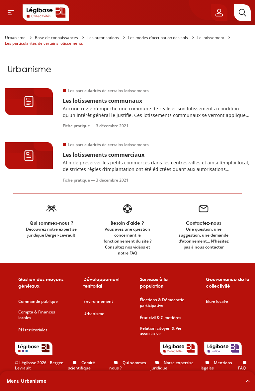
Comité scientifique (81, 365)
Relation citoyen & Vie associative (160, 331)
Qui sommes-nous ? (128, 365)
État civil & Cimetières (160, 317)
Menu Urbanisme (26, 381)
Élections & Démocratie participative (162, 302)
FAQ (242, 368)
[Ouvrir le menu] (11, 12)
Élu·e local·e (217, 301)
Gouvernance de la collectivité (227, 282)
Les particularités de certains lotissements (44, 43)
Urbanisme (15, 37)
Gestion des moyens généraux (40, 282)
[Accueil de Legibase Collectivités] (46, 12)
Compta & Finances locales (36, 314)
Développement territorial (101, 282)
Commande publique (38, 301)
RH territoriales (32, 330)
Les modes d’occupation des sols (158, 37)
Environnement (98, 301)
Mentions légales (216, 365)
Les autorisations (103, 37)
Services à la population (154, 282)
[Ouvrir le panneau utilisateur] (219, 12)
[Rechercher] (242, 12)
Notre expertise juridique (172, 365)
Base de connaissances (56, 37)
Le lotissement (210, 37)
